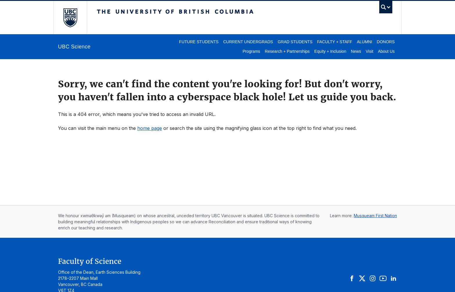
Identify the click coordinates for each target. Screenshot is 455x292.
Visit (369, 51)
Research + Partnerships (287, 51)
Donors (386, 41)
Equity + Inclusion (330, 51)
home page (149, 128)
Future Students (199, 41)
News (356, 51)
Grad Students (295, 41)
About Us (386, 51)
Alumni (364, 41)
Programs (251, 51)
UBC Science (74, 47)
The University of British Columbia (70, 17)
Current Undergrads (248, 41)
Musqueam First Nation (375, 215)
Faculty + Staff (334, 41)
